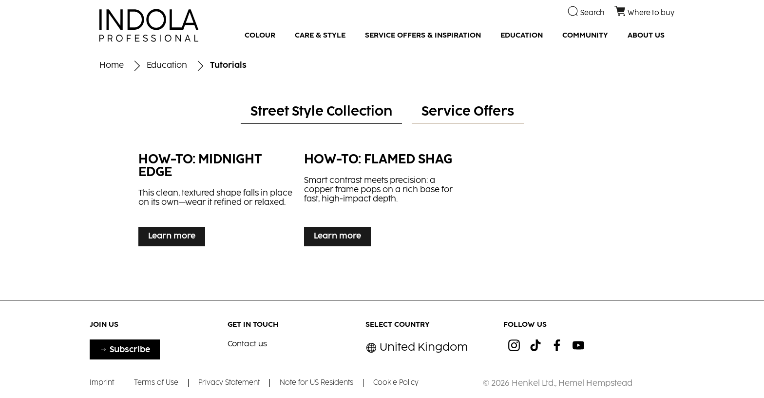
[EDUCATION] (522, 35)
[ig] (514, 345)
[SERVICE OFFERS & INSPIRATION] (423, 35)
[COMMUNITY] (585, 35)
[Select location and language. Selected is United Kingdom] (416, 348)
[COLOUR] (260, 35)
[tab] (321, 112)
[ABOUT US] (646, 35)
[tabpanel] (382, 207)
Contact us (247, 344)
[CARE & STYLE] (320, 35)
